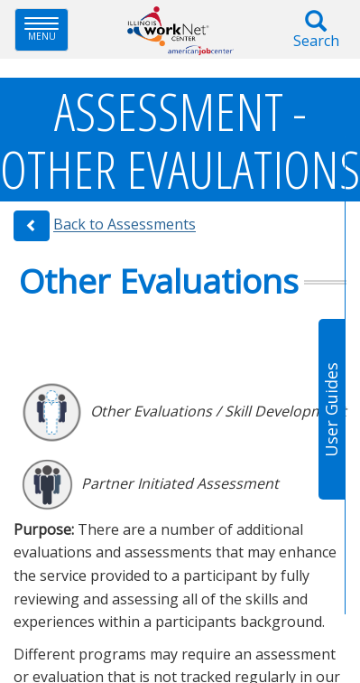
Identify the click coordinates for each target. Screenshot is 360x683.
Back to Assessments (124, 225)
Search (316, 30)
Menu (46, 29)
